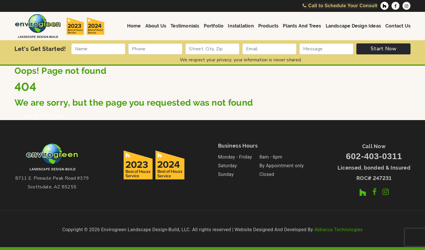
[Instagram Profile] (406, 6)
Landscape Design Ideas (353, 25)
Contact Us (398, 25)
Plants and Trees (302, 25)
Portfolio (214, 25)
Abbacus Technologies (338, 229)
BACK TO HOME (44, 116)
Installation (241, 25)
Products (268, 25)
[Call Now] (340, 5)
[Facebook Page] (395, 6)
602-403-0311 (374, 156)
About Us (155, 25)
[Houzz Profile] (384, 6)
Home (134, 25)
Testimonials (185, 25)
